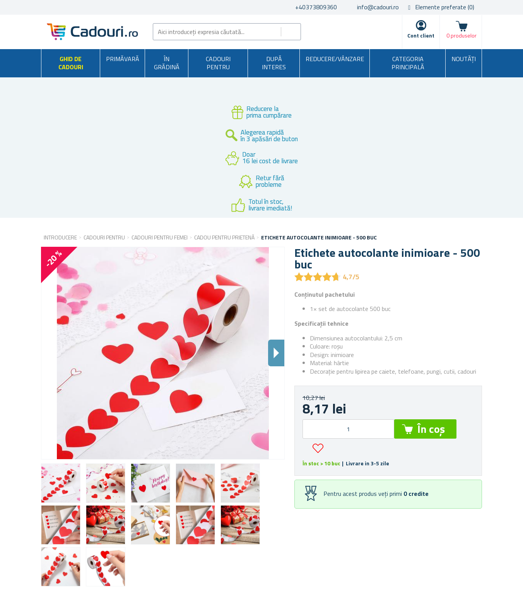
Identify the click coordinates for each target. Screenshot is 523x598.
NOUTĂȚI (463, 58)
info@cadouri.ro (378, 7)
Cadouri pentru (218, 63)
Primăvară (122, 58)
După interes (274, 63)
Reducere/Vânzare (335, 58)
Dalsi (276, 353)
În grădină (166, 63)
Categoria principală (407, 63)
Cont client (420, 35)
